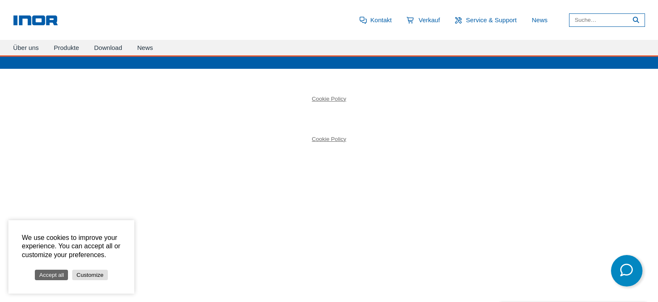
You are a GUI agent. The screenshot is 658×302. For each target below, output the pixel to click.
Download (108, 47)
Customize (89, 275)
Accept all (51, 275)
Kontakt (381, 19)
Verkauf (429, 19)
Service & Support (491, 19)
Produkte (66, 47)
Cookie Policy (329, 99)
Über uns (26, 47)
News (540, 19)
